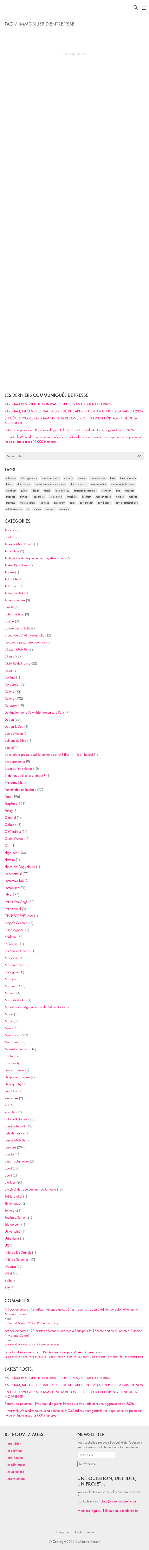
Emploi (9, 748)
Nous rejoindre (15, 1479)
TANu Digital (13, 1196)
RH (7, 1105)
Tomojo (9, 1210)
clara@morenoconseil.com (118, 1501)
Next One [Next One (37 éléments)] (45, 502)
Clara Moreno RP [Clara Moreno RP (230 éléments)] (78, 484)
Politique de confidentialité (121, 1511)
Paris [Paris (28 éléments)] (72, 502)
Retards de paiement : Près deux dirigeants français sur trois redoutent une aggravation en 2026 (69, 430)
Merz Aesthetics (15, 1000)
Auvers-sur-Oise (15, 600)
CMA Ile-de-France (17, 663)
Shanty (9, 1154)
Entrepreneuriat (15, 762)
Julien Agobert (14, 930)
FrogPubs (11, 804)
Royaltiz (10, 1112)
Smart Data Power (17, 1161)
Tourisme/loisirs (15, 1217)
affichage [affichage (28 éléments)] (11, 478)
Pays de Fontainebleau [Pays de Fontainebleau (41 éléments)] (127, 502)
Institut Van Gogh (16, 902)
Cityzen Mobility (16, 649)
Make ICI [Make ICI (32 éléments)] (120, 496)
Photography (13, 1084)
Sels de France (15, 1133)
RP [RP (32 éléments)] (28, 509)
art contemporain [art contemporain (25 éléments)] (50, 478)
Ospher (10, 1056)
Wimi (8, 1274)
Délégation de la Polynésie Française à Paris (34, 713)
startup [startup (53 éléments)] (37, 509)
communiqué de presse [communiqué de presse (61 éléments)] (122, 484)
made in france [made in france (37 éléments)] (103, 496)
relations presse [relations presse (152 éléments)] (14, 509)
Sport (8, 1168)
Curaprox (11, 706)
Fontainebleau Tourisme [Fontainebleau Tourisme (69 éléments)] (85, 490)
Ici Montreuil (13, 874)
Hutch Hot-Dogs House (20, 867)
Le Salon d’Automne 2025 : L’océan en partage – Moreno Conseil (50, 1352)
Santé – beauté (15, 1126)
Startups (10, 1182)
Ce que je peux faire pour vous (26, 642)
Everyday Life (14, 783)
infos (8, 895)
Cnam (9, 670)
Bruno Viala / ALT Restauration (25, 635)
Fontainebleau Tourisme (20, 790)
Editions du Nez (15, 741)
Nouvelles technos (17, 1049)
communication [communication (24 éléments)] (98, 484)
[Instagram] (62, 1532)
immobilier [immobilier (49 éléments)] (72, 496)
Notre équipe (14, 1458)
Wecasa (10, 1267)
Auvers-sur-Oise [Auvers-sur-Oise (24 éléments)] (98, 478)
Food (8, 797)
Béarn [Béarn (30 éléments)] (9, 484)
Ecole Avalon (14, 734)
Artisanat (10, 586)
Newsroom (12, 1035)
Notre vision (13, 1444)
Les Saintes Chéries (17, 951)
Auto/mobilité (14, 593)
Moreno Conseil (89, 1542)
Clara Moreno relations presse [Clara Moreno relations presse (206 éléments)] (50, 484)
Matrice (10, 993)
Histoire (10, 860)
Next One (11, 1042)
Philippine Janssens (17, 1077)
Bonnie (9, 621)
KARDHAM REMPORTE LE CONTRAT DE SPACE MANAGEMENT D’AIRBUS (58, 404)
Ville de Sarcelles (16, 1260)
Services (10, 1147)
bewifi (9, 607)
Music (9, 1021)
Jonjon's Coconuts (16, 923)
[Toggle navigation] (144, 8)
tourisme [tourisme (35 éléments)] (50, 509)
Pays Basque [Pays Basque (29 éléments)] (104, 502)
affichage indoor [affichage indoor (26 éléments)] (29, 478)
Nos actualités (14, 1472)
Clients (9, 656)
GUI (7, 846)
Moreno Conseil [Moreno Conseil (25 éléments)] (28, 502)
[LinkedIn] (77, 1532)
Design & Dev (14, 727)
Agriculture (12, 551)
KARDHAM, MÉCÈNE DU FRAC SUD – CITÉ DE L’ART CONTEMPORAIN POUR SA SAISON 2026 (74, 411)
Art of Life (11, 579)
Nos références (15, 1465)
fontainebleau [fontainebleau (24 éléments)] (62, 490)
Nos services (13, 1451)
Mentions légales (88, 1511)
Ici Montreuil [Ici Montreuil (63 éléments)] (56, 496)
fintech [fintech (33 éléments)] (47, 490)
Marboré (11, 979)
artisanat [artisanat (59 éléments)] (68, 478)
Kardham (10, 937)
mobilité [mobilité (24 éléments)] (133, 496)
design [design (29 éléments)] (35, 490)
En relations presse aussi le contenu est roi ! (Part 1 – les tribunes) (49, 755)
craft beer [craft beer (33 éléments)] (11, 490)
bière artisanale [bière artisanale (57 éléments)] (128, 478)
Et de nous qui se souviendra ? (25, 776)
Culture (9, 691)
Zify (7, 1288)
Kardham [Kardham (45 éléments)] (86, 496)
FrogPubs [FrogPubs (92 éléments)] (10, 496)
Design (9, 720)
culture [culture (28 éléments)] (24, 490)
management (13, 972)
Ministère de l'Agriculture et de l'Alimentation (35, 1007)
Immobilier (12, 888)
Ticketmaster (13, 1203)
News (9, 1028)
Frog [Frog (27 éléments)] (118, 490)
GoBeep (10, 825)
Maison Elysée (14, 965)
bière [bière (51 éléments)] (112, 478)
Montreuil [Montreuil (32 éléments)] (10, 502)
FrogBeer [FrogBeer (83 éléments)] (129, 490)
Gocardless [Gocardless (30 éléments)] (39, 496)
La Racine (11, 944)
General (10, 818)
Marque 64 (12, 986)
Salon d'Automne (16, 1119)
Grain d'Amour (14, 839)
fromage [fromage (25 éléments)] (24, 496)
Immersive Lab (14, 881)
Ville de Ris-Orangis (18, 1253)
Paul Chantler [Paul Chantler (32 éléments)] (86, 502)
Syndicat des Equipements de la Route (30, 1189)
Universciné (12, 1232)
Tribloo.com (12, 1225)
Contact (10, 677)
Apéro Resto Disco (17, 565)
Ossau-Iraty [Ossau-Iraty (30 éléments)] (59, 502)
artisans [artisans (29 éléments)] (82, 478)
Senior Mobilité (15, 1140)
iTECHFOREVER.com (19, 916)
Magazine (12, 958)
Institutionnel (13, 909)
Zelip (8, 1281)
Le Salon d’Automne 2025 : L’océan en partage (32, 1323)
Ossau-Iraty (12, 1063)
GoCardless (13, 832)
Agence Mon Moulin (19, 544)
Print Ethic (11, 1091)
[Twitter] (89, 1532)
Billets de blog (14, 614)
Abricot (9, 530)
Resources (11, 1098)
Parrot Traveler (14, 1070)
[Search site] (135, 8)
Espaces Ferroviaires (18, 769)
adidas (9, 537)
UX (7, 1246)
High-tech (11, 853)
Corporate (11, 684)
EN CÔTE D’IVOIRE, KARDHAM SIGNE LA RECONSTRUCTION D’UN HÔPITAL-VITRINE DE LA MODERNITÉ (71, 420)
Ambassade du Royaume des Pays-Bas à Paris (35, 558)
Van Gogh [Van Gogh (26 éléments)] (64, 509)
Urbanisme (12, 1239)
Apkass (9, 572)
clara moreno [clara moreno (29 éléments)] (23, 484)
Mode (9, 1014)
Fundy (9, 811)
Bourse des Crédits (17, 628)
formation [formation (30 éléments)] (106, 490)
